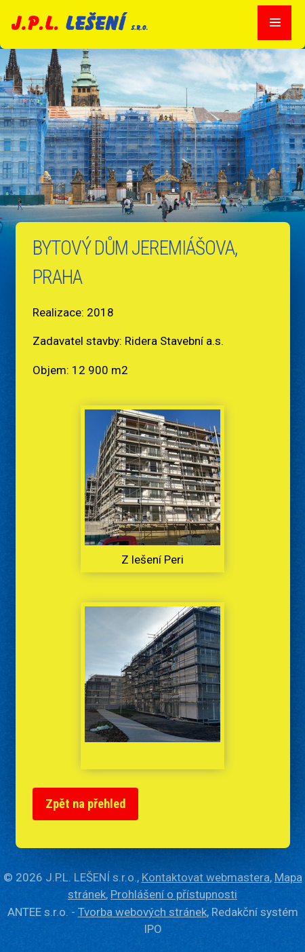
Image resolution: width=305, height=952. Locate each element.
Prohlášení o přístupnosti (173, 894)
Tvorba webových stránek (142, 912)
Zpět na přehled (85, 804)
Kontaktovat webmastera (206, 877)
